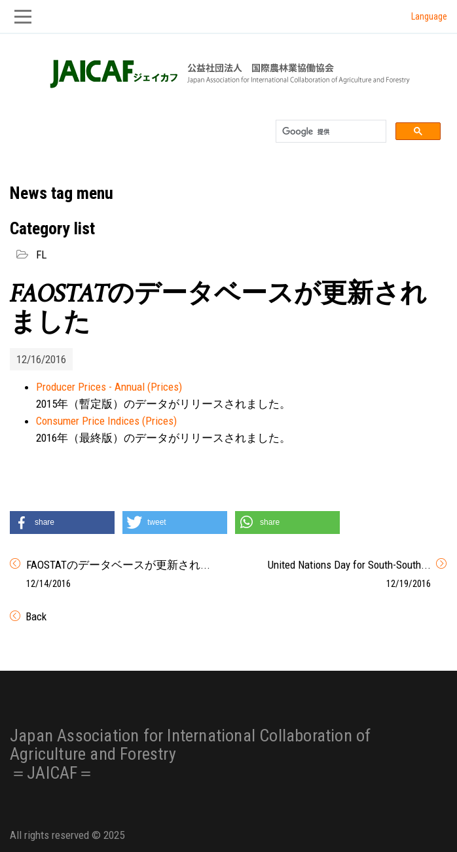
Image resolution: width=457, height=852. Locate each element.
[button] (62, 522)
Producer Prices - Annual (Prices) (109, 386)
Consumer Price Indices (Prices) (106, 420)
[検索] (329, 131)
